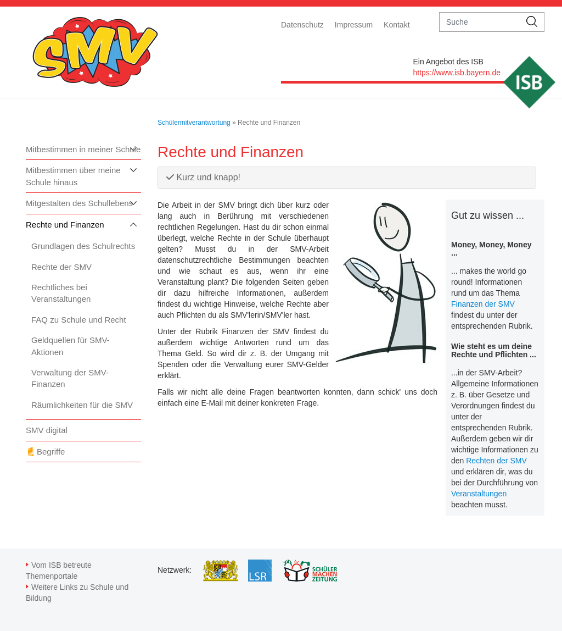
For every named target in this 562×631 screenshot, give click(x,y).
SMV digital (47, 430)
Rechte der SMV (61, 267)
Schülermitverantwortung (194, 122)
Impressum (354, 24)
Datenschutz (302, 24)
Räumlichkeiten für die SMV (82, 404)
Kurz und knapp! (203, 177)
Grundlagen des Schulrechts (83, 246)
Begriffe (51, 451)
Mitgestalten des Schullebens (79, 203)
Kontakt (396, 24)
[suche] (480, 22)
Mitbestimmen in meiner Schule (83, 149)
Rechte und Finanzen (65, 224)
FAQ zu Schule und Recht (78, 319)
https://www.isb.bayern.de (457, 72)
